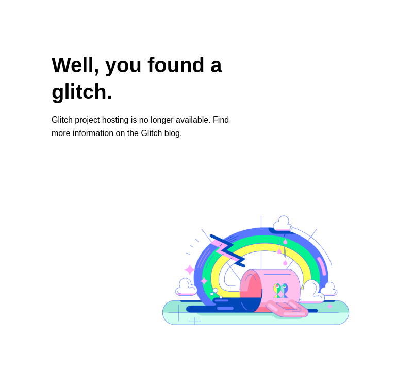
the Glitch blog (153, 133)
